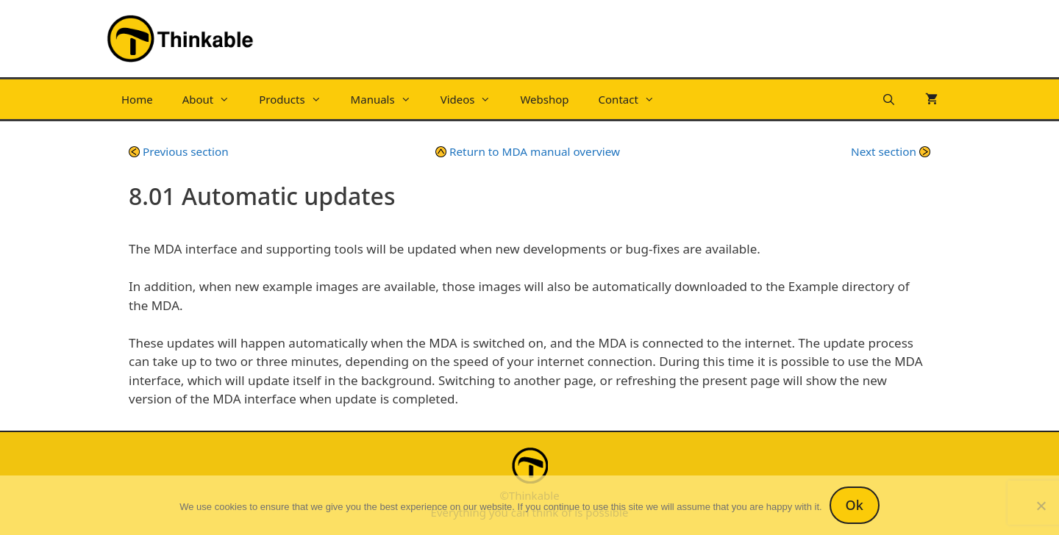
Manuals (388, 99)
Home (137, 99)
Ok (854, 505)
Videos (473, 99)
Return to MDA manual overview (527, 151)
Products (297, 99)
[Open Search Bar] (888, 99)
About (213, 99)
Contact (634, 99)
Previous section (179, 151)
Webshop (544, 99)
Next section (890, 151)
